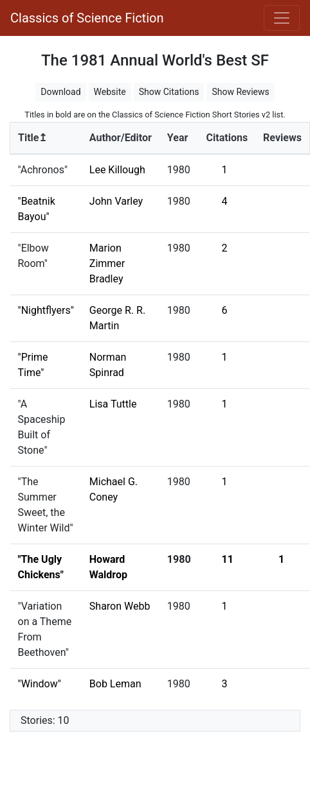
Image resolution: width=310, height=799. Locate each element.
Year (177, 138)
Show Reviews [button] (240, 92)
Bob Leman (115, 684)
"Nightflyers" (46, 310)
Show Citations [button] (169, 92)
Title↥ (32, 138)
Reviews (282, 138)
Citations (227, 138)
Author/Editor (120, 138)
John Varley (116, 201)
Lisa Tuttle (113, 404)
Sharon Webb (119, 606)
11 (227, 559)
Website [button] (110, 92)
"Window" (39, 684)
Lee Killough (117, 170)
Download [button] (60, 92)
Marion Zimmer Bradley (107, 263)
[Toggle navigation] (282, 18)
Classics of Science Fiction (86, 18)
